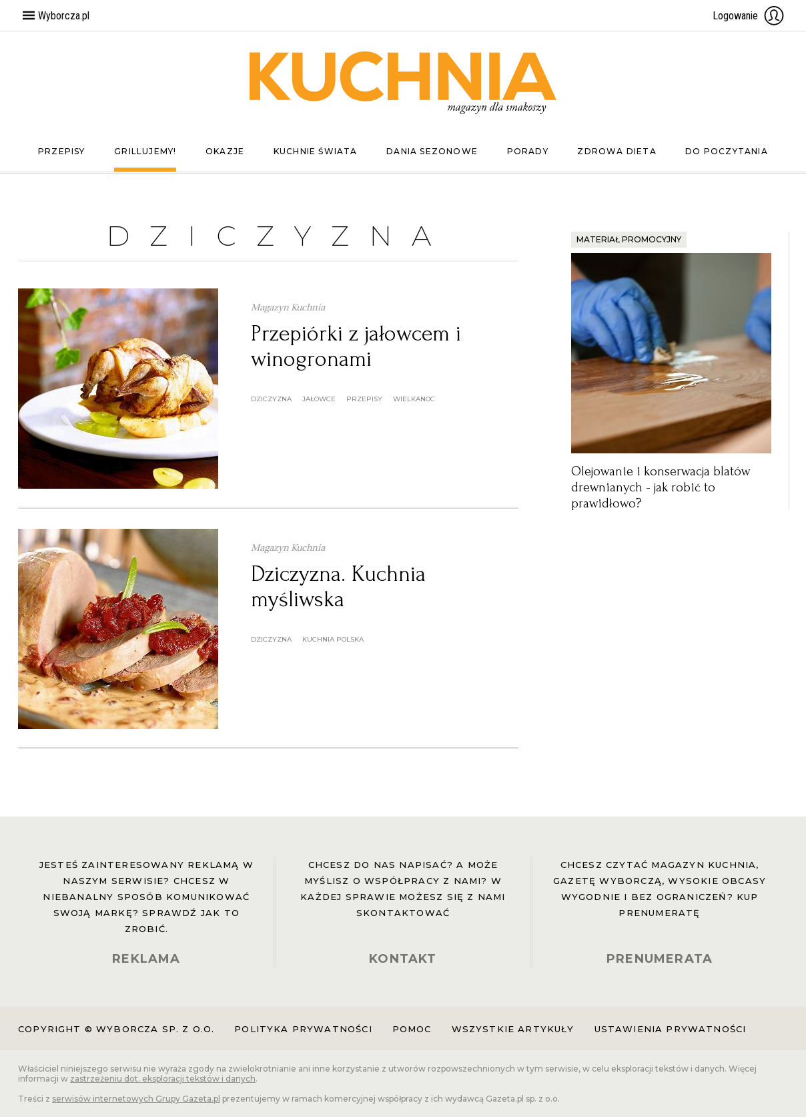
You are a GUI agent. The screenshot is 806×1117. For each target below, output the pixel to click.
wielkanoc (414, 399)
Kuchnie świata (316, 151)
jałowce (319, 399)
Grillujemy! (145, 151)
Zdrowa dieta (616, 151)
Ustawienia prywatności (670, 1029)
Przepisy (61, 151)
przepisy (364, 399)
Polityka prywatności (303, 1029)
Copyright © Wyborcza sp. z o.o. (116, 1029)
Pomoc (412, 1029)
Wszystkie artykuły (513, 1029)
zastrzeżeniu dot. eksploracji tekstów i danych (163, 1079)
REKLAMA (146, 958)
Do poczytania (726, 151)
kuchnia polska (333, 639)
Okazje (225, 151)
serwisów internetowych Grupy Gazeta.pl (136, 1099)
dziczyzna (271, 399)
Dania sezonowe (432, 151)
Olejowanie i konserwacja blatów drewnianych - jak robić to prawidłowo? (660, 487)
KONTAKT (402, 958)
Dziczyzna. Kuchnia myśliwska (338, 587)
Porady (527, 151)
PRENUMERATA (660, 958)
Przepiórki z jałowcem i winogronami (356, 346)
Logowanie (749, 15)
